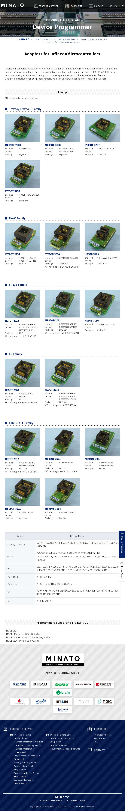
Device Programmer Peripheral (93, 39)
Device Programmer (66, 39)
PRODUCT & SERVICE (43, 39)
